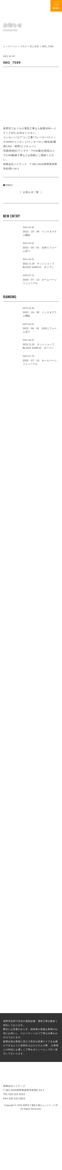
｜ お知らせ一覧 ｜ (31, 192)
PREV (9, 185)
